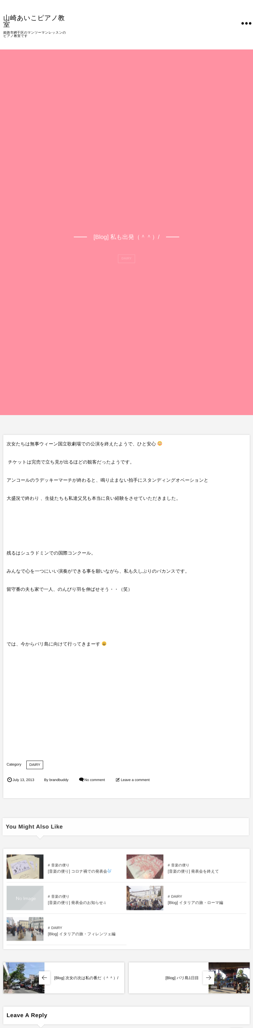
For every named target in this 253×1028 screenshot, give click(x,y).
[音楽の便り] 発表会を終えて (193, 874)
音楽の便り (60, 868)
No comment (94, 780)
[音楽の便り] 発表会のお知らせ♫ (77, 905)
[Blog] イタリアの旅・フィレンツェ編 (81, 936)
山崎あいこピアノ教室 (34, 20)
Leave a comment (135, 780)
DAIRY (34, 765)
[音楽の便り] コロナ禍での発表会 (79, 874)
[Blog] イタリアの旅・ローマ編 (195, 905)
